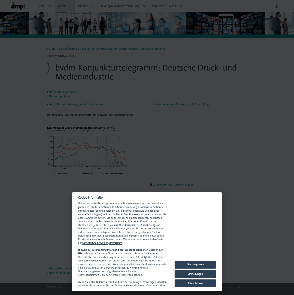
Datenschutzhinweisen (95, 242)
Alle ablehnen (195, 283)
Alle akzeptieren (195, 264)
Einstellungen (195, 274)
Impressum (115, 242)
